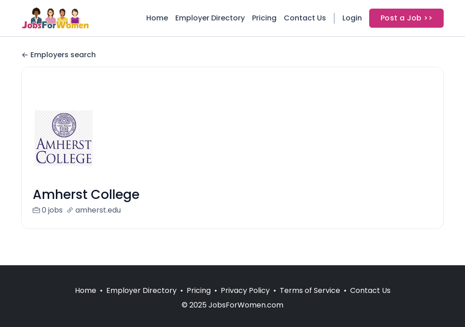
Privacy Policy (245, 290)
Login (352, 18)
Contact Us (305, 18)
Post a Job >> (406, 18)
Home (157, 18)
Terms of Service (310, 290)
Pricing (264, 18)
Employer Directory (210, 18)
